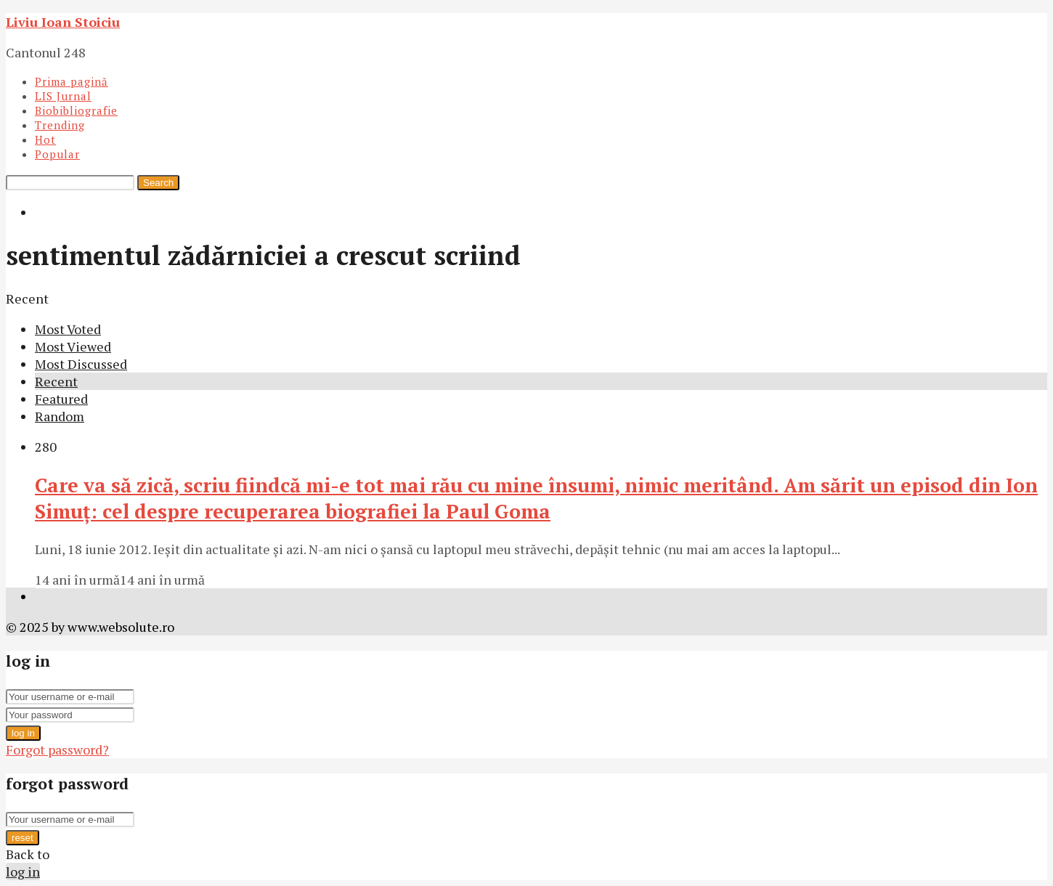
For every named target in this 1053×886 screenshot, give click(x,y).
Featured (61, 398)
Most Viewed (73, 346)
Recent (56, 381)
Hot (45, 139)
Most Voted (68, 329)
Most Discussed (81, 364)
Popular (57, 154)
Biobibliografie (76, 110)
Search (158, 182)
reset (22, 837)
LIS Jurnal (63, 96)
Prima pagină (71, 81)
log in (23, 733)
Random (59, 416)
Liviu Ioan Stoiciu (63, 22)
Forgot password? (57, 749)
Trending (60, 125)
